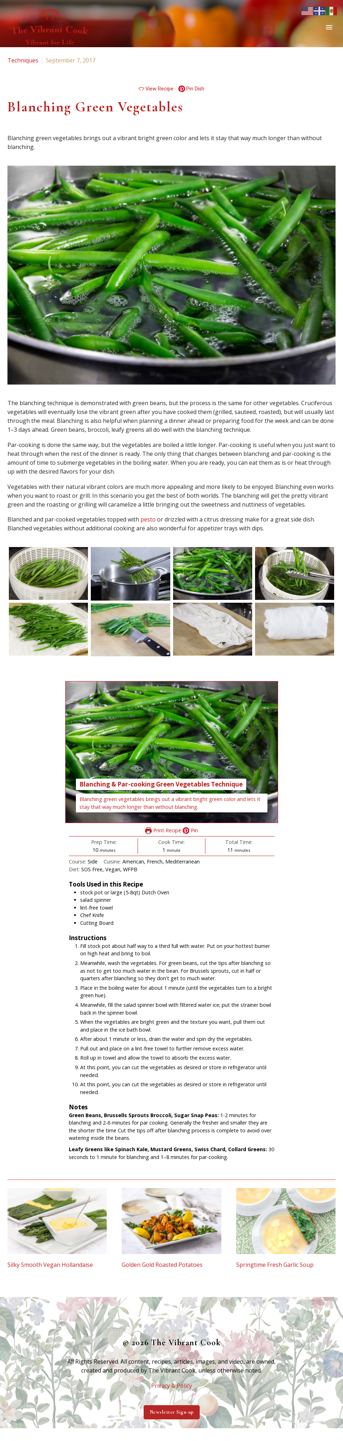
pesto (148, 519)
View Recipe (156, 89)
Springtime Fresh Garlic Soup (275, 1265)
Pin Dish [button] (191, 89)
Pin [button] (190, 830)
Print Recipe (163, 830)
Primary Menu (329, 27)
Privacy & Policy (171, 1386)
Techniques (22, 60)
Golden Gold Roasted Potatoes (162, 1265)
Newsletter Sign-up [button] (172, 1412)
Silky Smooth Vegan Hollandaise (50, 1265)
